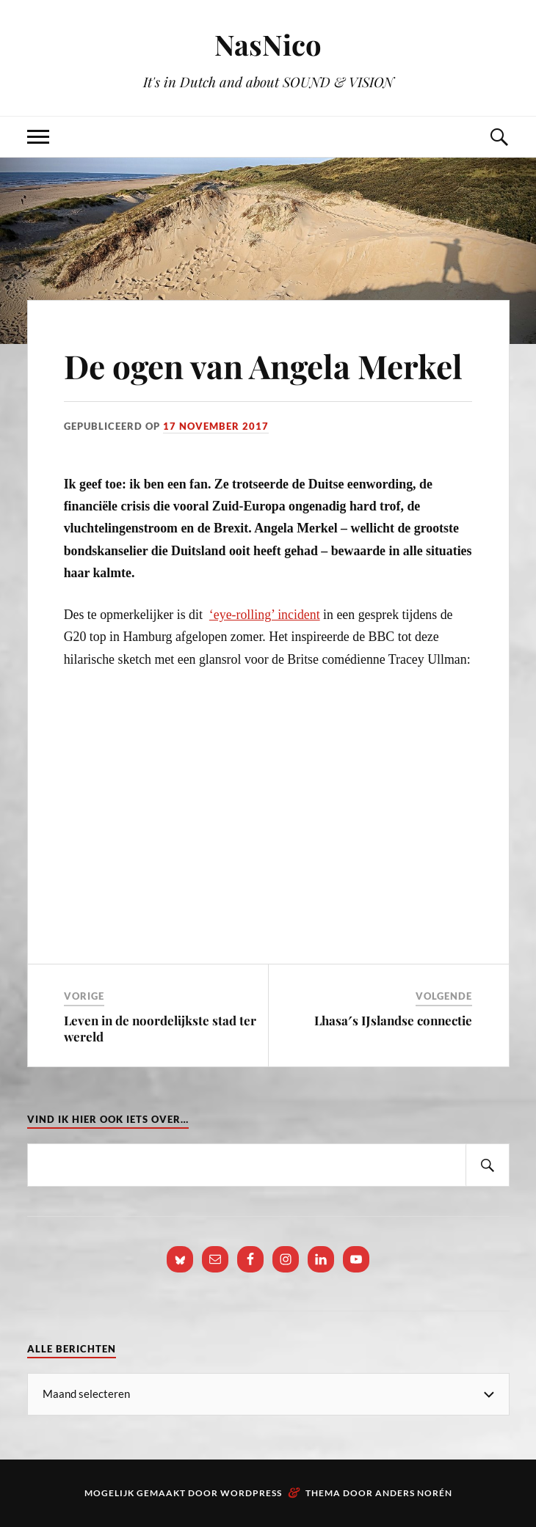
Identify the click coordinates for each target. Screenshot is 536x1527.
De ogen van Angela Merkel (263, 365)
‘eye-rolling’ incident (264, 614)
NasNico (268, 44)
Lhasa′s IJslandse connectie (393, 1020)
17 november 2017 (216, 426)
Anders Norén (413, 1492)
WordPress (251, 1492)
